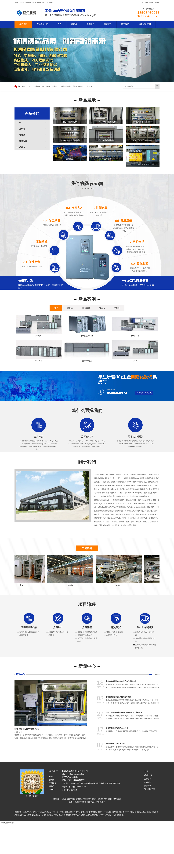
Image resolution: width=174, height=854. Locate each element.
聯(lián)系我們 (154, 2)
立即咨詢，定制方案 (144, 423)
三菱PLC (55, 86)
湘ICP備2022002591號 (77, 817)
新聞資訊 (108, 24)
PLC (59, 24)
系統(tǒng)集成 (78, 86)
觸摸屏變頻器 (66, 86)
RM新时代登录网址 (7, 853)
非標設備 (88, 86)
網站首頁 (23, 24)
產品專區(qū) (42, 24)
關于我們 (145, 2)
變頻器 (74, 24)
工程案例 (90, 24)
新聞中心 (20, 704)
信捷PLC (37, 86)
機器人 (22, 147)
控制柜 (22, 129)
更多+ (157, 704)
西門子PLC (46, 86)
